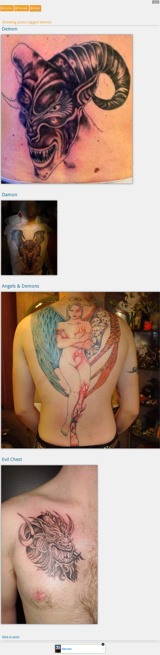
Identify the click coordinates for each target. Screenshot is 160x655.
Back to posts (10, 636)
